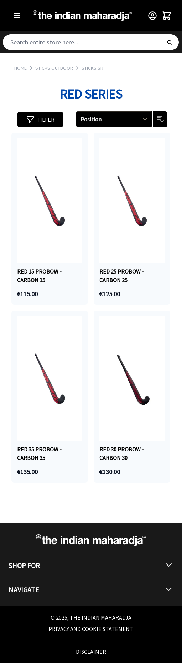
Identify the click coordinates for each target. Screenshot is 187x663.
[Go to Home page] (82, 15)
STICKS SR (92, 68)
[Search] (169, 42)
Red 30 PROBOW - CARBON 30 (121, 453)
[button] (40, 119)
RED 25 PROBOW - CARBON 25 (121, 275)
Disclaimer (91, 651)
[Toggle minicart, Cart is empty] (166, 15)
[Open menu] (17, 15)
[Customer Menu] (152, 16)
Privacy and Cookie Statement (90, 628)
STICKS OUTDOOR (54, 68)
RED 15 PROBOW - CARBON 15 (39, 275)
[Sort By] (114, 119)
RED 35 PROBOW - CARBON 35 (39, 453)
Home (20, 68)
